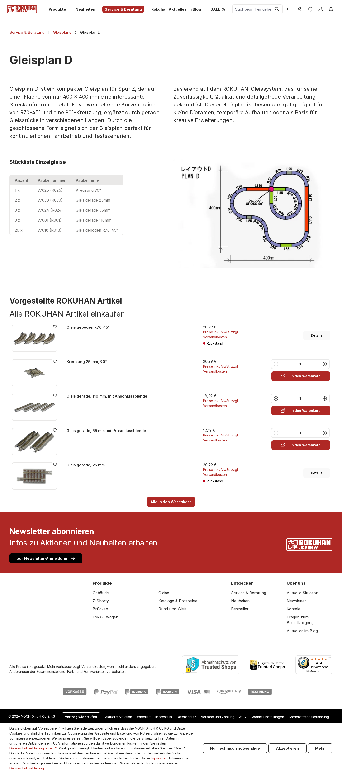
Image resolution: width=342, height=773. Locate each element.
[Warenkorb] (331, 9)
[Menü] (329, 658)
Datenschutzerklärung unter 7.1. (34, 748)
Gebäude (101, 592)
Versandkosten (93, 666)
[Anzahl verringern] (275, 364)
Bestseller (240, 609)
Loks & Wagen (105, 617)
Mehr (320, 748)
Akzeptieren (287, 748)
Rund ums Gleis (172, 609)
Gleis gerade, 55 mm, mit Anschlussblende (106, 430)
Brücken (100, 609)
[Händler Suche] (300, 9)
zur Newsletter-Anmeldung (46, 558)
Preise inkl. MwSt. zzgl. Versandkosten (220, 334)
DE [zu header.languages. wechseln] (289, 9)
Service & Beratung (248, 592)
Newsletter (296, 600)
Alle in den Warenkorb (171, 501)
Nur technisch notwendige (235, 748)
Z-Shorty (101, 600)
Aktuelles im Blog (302, 630)
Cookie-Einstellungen (267, 717)
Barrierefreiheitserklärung (309, 717)
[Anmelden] (320, 9)
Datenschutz (186, 717)
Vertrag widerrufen (81, 717)
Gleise (163, 592)
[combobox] (252, 9)
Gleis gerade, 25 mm (85, 465)
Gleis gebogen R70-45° (88, 327)
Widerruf (144, 717)
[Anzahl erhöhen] (325, 364)
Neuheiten (240, 600)
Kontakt (293, 609)
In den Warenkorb (301, 375)
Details (317, 335)
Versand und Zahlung (217, 717)
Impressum (163, 717)
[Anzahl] (300, 364)
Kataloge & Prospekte (177, 600)
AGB (242, 717)
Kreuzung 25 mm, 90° (86, 361)
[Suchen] (277, 9)
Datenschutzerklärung (27, 768)
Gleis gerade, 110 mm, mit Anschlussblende (106, 396)
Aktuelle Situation (302, 592)
